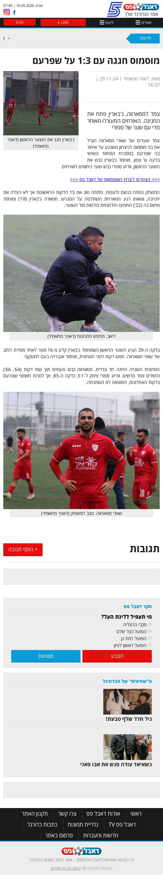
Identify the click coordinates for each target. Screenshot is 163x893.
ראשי (136, 813)
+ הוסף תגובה (23, 549)
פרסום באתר (59, 835)
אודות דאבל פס (103, 813)
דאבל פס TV (122, 824)
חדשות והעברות (100, 835)
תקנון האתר (35, 813)
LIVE (65, 22)
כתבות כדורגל (42, 824)
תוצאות (45, 656)
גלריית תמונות (83, 824)
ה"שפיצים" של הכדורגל (127, 681)
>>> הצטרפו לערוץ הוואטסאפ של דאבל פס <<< (115, 179)
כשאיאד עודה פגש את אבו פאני (116, 764)
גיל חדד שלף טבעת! (129, 718)
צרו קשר (67, 813)
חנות (19, 22)
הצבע (117, 656)
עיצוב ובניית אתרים (66, 868)
